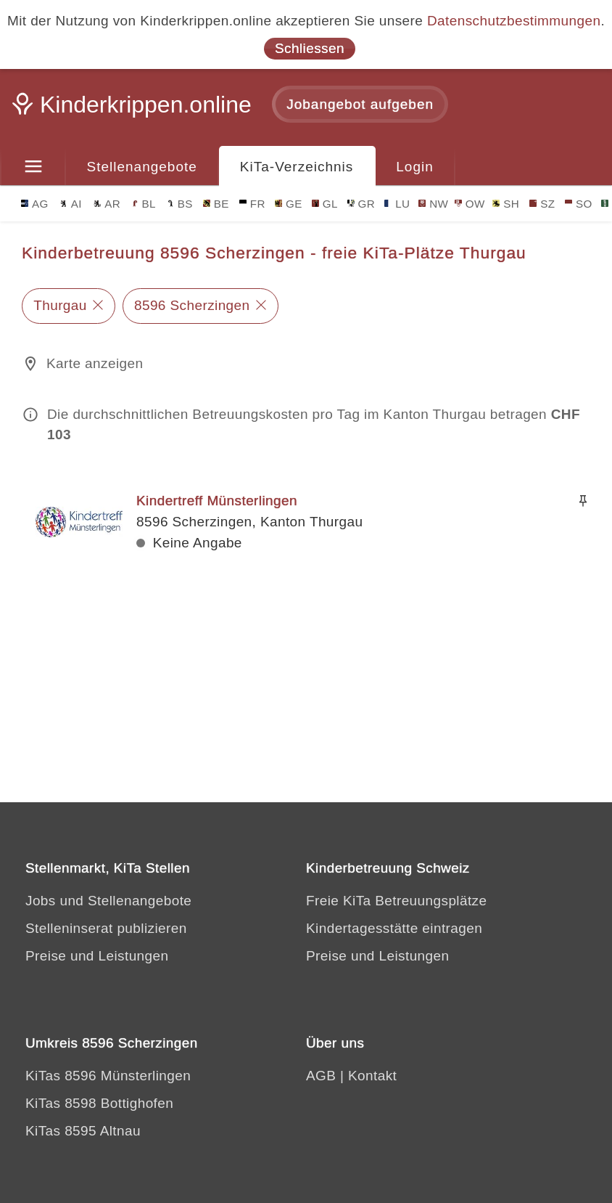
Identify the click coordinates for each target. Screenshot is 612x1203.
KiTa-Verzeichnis (296, 166)
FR (252, 203)
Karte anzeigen (94, 363)
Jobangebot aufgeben (360, 104)
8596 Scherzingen (192, 305)
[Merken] (583, 501)
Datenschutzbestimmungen (513, 20)
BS (180, 203)
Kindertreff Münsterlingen (216, 500)
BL (143, 203)
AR (107, 203)
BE (216, 203)
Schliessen (309, 48)
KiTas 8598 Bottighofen (99, 1103)
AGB (321, 1075)
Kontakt (372, 1075)
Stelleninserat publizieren (106, 928)
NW (433, 203)
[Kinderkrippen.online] (134, 109)
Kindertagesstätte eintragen (394, 928)
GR (361, 203)
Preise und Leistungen (96, 955)
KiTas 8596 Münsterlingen (108, 1075)
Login (415, 166)
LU (397, 203)
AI (71, 203)
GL (325, 203)
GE (288, 203)
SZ (542, 203)
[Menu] (33, 167)
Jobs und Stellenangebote (108, 900)
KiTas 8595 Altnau (83, 1130)
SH (505, 203)
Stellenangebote (142, 166)
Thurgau (60, 305)
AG (35, 203)
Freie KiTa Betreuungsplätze (396, 900)
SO (578, 203)
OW (470, 203)
